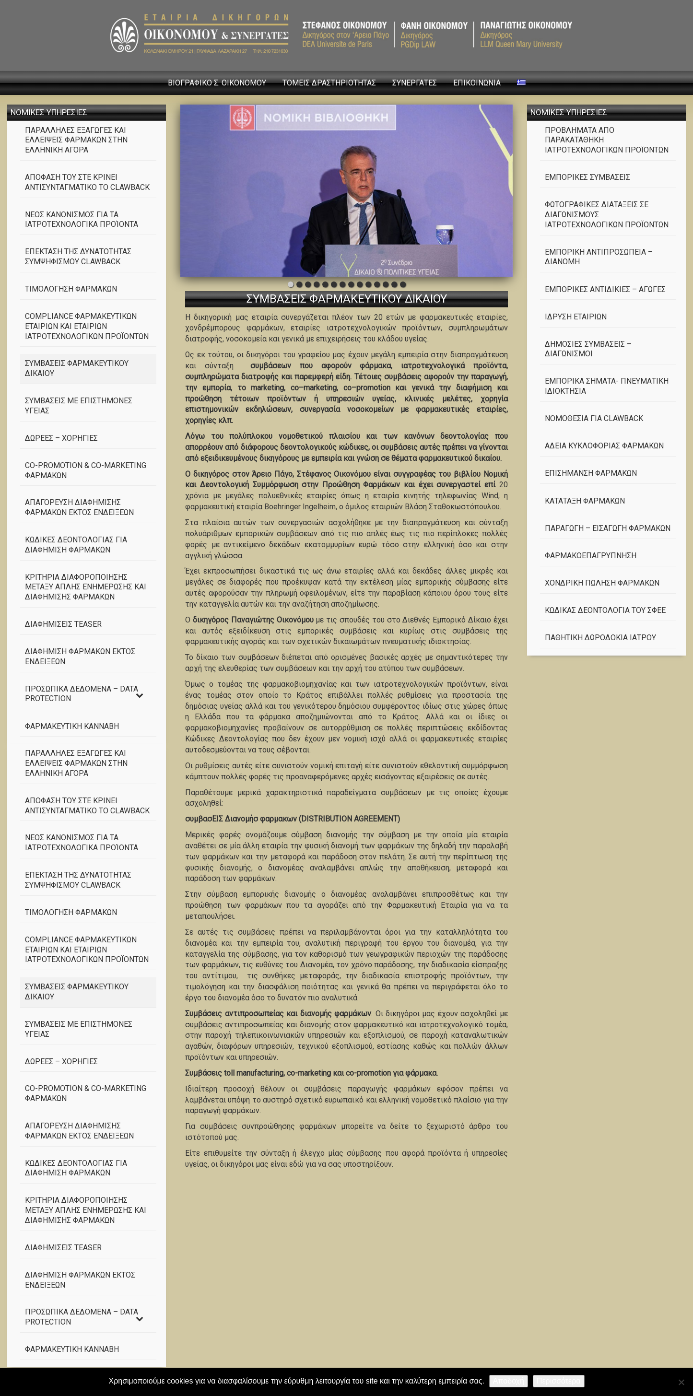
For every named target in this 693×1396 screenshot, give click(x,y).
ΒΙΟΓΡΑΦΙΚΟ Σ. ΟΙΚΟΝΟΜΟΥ (217, 82)
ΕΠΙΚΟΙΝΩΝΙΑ (477, 82)
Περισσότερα (559, 1381)
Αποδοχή (508, 1381)
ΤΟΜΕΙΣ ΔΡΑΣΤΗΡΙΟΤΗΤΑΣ (329, 82)
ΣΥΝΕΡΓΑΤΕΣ (414, 82)
